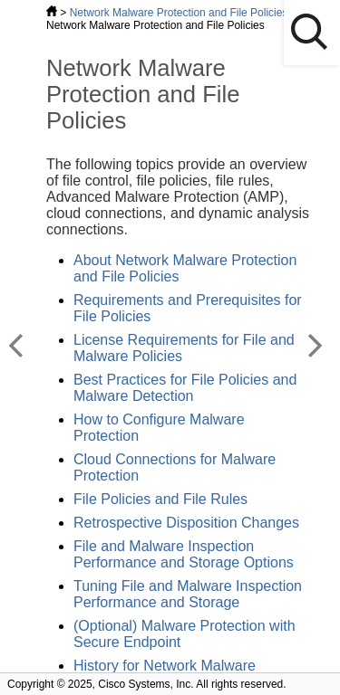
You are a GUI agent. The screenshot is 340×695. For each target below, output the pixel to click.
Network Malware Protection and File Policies (179, 12)
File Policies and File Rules (160, 499)
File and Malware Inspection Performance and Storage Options (183, 554)
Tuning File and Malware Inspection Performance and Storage (187, 594)
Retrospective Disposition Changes (186, 522)
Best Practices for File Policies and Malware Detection (184, 388)
